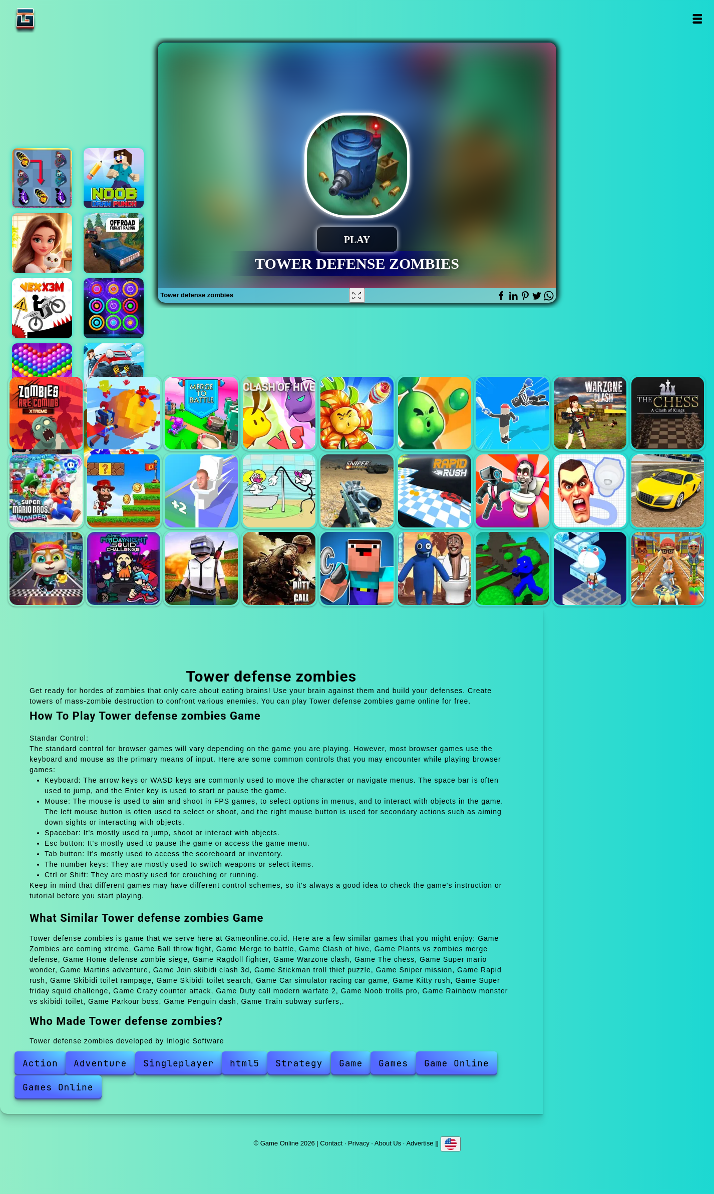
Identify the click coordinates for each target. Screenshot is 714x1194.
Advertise (419, 1143)
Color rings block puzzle (114, 308)
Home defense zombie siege (434, 413)
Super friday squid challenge (123, 568)
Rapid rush (434, 490)
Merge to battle (201, 413)
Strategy (298, 1063)
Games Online (58, 1087)
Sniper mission (357, 490)
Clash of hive (279, 413)
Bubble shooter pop (42, 373)
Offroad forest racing (114, 243)
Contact (331, 1143)
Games (393, 1063)
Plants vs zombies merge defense (357, 413)
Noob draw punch (114, 178)
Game (351, 1063)
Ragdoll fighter (512, 413)
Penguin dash (590, 568)
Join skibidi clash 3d (201, 490)
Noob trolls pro (357, 568)
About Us (388, 1143)
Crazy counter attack (201, 568)
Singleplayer (178, 1063)
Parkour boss (512, 568)
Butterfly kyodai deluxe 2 (42, 178)
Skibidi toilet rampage (512, 490)
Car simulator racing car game (667, 490)
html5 (244, 1063)
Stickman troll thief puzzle (279, 490)
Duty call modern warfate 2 (279, 568)
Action (40, 1063)
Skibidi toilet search (590, 490)
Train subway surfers (667, 568)
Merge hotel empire (42, 243)
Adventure (100, 1063)
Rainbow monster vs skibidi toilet (434, 568)
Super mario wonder (46, 490)
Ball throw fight (123, 413)
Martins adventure (123, 490)
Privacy (359, 1143)
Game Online (56, 19)
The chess (667, 413)
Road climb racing (114, 373)
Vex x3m (42, 308)
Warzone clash (590, 413)
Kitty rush (46, 568)
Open (697, 19)
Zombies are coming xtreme (46, 413)
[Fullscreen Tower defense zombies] (357, 295)
